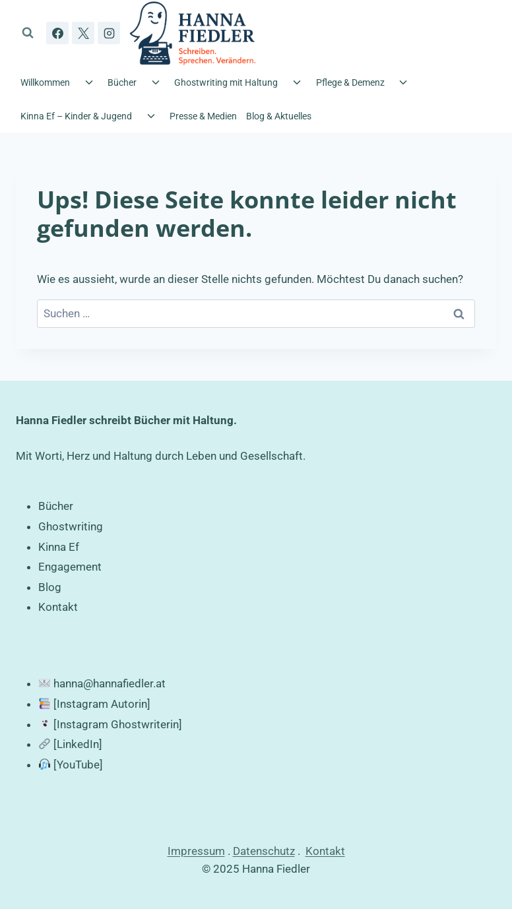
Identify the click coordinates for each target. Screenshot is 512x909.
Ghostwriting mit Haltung (226, 82)
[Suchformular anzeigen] (28, 33)
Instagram (82, 703)
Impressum (196, 851)
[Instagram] (109, 33)
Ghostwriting (70, 526)
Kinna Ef (58, 546)
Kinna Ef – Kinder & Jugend (76, 116)
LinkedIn (78, 744)
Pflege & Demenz (350, 82)
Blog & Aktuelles (278, 116)
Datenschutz (264, 851)
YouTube (78, 764)
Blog (49, 587)
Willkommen (45, 82)
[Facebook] (57, 33)
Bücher (122, 82)
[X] (83, 33)
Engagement (70, 566)
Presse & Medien (203, 116)
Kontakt (58, 606)
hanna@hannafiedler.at (109, 683)
